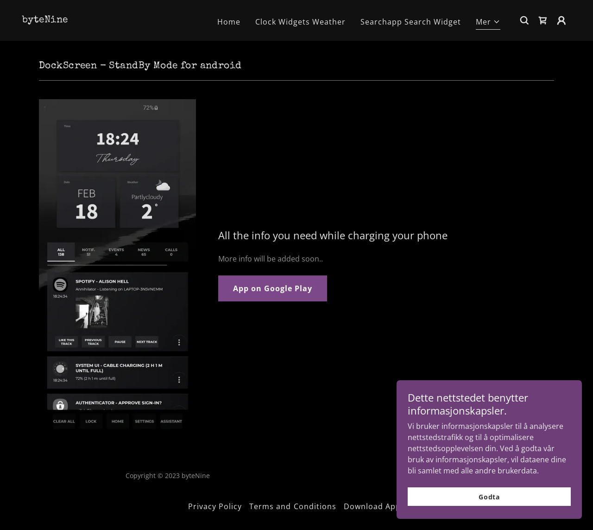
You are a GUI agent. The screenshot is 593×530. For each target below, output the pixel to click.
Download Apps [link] (374, 506)
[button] (488, 23)
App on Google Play (272, 288)
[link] (45, 19)
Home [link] (228, 22)
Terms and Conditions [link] (292, 506)
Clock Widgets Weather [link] (300, 22)
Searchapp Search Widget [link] (410, 22)
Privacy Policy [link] (215, 506)
